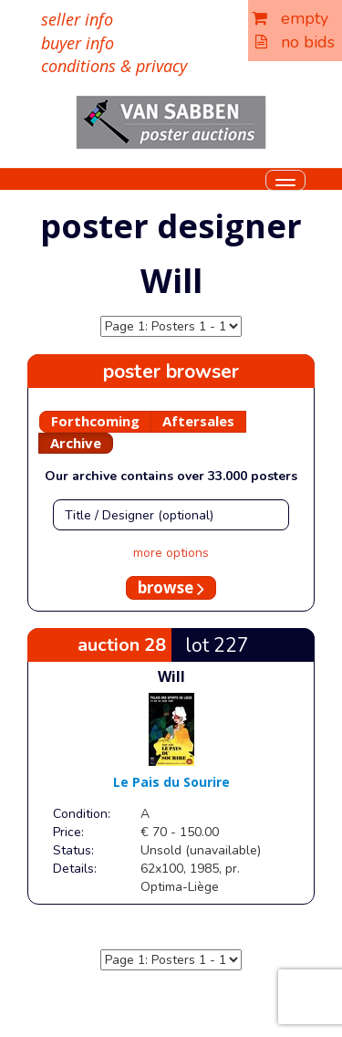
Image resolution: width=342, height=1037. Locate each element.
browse (171, 587)
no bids (295, 42)
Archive (75, 443)
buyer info (77, 43)
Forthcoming (95, 421)
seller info (77, 19)
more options (171, 552)
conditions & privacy (114, 66)
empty (290, 18)
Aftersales (198, 421)
